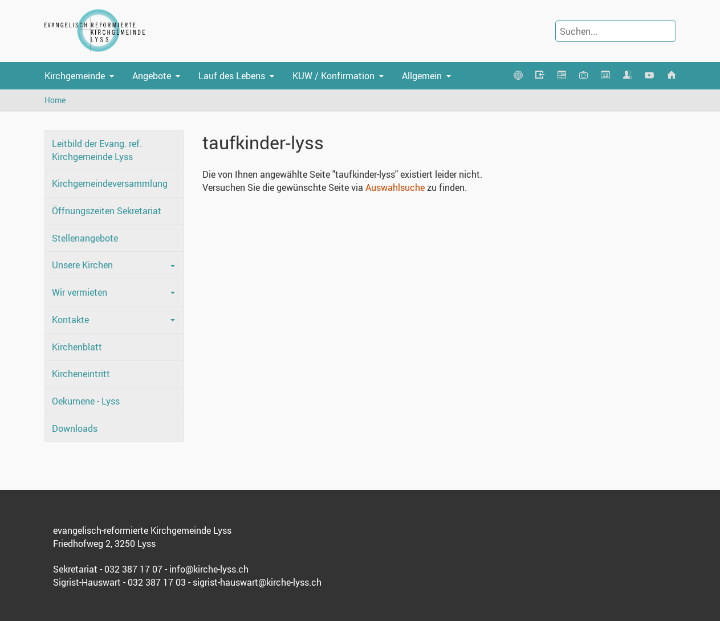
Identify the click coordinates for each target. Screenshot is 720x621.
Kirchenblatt (77, 347)
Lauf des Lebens (231, 76)
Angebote (151, 76)
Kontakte (70, 319)
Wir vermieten (79, 292)
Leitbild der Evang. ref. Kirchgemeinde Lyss (97, 150)
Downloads (74, 428)
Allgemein (422, 76)
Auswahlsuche (395, 187)
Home (55, 100)
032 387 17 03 (157, 582)
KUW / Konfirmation (333, 76)
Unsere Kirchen (82, 265)
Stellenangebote (85, 238)
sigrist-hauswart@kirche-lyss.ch (257, 582)
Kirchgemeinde (74, 76)
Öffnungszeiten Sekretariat (106, 211)
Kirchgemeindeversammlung (110, 183)
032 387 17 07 (133, 569)
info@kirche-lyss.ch (209, 569)
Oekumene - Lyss (86, 401)
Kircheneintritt (81, 373)
